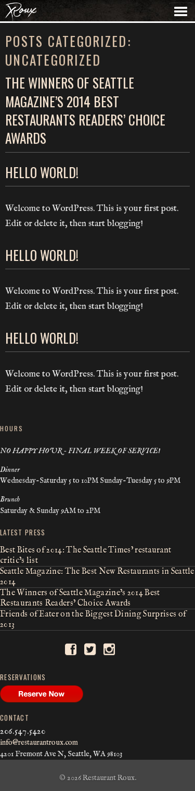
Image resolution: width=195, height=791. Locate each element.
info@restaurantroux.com (39, 742)
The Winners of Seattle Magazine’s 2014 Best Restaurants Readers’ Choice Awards (85, 110)
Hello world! (42, 172)
